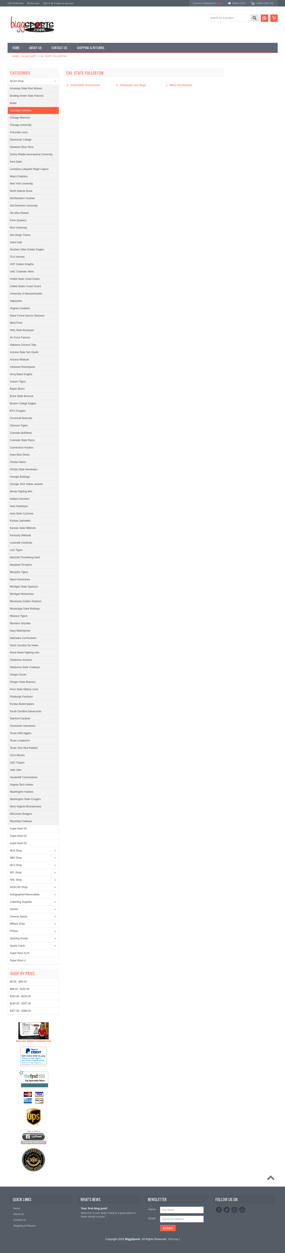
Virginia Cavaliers (20, 308)
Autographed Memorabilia (25, 894)
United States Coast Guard (25, 286)
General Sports (18, 916)
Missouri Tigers (18, 616)
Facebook (219, 1210)
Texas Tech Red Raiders (24, 747)
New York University (21, 183)
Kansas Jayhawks (20, 520)
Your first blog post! (94, 1208)
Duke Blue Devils (20, 454)
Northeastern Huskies (22, 198)
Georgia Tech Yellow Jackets (26, 484)
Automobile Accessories (85, 85)
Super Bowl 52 (18, 835)
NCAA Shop (29, 56)
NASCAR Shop (18, 887)
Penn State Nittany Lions (24, 689)
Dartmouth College (21, 139)
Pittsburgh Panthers (21, 696)
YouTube (242, 1210)
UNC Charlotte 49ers (22, 271)
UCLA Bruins (17, 755)
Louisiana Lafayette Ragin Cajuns (29, 169)
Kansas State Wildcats (23, 528)
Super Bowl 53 (18, 843)
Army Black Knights (21, 374)
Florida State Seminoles (23, 469)
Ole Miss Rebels (19, 212)
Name (152, 1209)
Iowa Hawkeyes (19, 506)
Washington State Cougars (25, 799)
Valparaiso (16, 300)
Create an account (63, 3)
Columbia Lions (19, 132)
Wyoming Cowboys (21, 821)
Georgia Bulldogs (20, 476)
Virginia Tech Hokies (21, 784)
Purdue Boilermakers (22, 704)
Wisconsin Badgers (21, 813)
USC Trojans (17, 762)
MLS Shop (16, 865)
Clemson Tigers (19, 425)
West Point (16, 322)
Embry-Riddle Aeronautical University (31, 154)
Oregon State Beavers (23, 681)
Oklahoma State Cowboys (25, 667)
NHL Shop (16, 879)
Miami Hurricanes (20, 579)
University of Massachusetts (26, 293)
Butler (13, 103)
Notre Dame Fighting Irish (25, 652)
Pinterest (234, 1210)
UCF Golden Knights (22, 264)
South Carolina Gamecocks (25, 711)
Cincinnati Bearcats (21, 418)
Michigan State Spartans (24, 586)
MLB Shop (16, 850)
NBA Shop (16, 857)
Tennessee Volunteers (22, 725)
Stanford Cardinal (20, 718)
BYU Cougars (18, 410)
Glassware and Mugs (133, 85)
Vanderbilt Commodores (24, 777)
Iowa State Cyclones (21, 513)
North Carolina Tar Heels (24, 645)
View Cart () (264, 3)
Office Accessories (180, 85)
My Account (33, 3)
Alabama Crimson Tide (23, 344)
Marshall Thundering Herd (25, 557)
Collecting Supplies (21, 901)
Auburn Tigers (18, 381)
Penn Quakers (18, 220)
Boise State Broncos (21, 396)
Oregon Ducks (18, 674)
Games (14, 909)
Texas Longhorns (20, 740)
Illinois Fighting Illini (21, 491)
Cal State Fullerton (20, 110)
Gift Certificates (16, 3)
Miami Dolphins (19, 176)
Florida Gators (18, 462)
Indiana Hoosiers (19, 498)
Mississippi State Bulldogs (25, 608)
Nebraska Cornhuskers (23, 638)
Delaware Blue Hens (21, 147)
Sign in (47, 3)
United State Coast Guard (25, 278)
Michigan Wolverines (22, 593)
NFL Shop (16, 872)
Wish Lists (239, 3)
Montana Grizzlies (20, 623)
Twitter (227, 1210)
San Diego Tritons (20, 235)
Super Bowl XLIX (20, 953)
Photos (14, 931)
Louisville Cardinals (21, 542)
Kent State (16, 161)
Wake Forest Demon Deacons (27, 315)
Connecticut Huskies (21, 447)
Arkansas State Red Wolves (26, 88)
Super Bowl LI (18, 960)
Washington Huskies (21, 791)
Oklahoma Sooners (21, 659)
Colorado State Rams (22, 440)
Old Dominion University (24, 205)
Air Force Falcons (20, 337)
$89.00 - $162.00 (20, 1149)
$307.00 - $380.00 (20, 1171)
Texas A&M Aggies (20, 733)
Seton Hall (16, 242)
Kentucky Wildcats (20, 535)
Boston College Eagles (23, 403)
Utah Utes (15, 769)
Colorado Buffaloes (21, 432)
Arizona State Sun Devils (24, 352)
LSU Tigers (16, 550)
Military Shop (17, 923)
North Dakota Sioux (21, 190)
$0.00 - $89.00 (18, 1142)
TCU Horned (17, 256)
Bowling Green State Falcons (26, 95)
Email (151, 1218)
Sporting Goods (19, 938)
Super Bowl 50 (18, 828)
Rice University (18, 227)
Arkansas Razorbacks (22, 366)
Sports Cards (17, 945)
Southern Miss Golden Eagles (27, 249)
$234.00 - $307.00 (20, 1163)
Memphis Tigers (19, 572)
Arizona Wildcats (19, 359)
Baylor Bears (17, 388)
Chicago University (21, 124)
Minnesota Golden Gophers (26, 601)
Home (15, 56)
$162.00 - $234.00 (20, 1156)
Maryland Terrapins (21, 564)
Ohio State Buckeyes (22, 330)
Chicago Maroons (20, 117)
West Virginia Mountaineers (25, 806)
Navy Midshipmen (20, 630)
